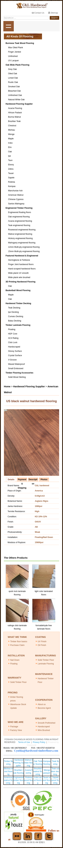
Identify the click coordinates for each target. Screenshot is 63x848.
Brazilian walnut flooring (37, 771)
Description (33, 480)
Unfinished (13, 56)
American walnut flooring (8, 780)
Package (14, 726)
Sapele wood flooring (55, 780)
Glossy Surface (15, 351)
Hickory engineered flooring (20, 238)
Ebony (11, 164)
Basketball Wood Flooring (18, 290)
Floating (11, 329)
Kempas (11, 186)
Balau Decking (14, 321)
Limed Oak (13, 78)
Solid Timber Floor (46, 660)
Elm (10, 147)
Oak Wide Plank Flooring (17, 65)
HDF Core (12, 334)
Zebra (10, 169)
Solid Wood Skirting (17, 377)
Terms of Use (24, 742)
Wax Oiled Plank (15, 47)
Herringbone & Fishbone (19, 260)
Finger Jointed (14, 52)
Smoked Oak (14, 86)
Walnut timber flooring (28, 763)
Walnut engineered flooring (20, 234)
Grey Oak (12, 69)
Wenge (11, 134)
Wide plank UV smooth (18, 273)
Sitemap (53, 13)
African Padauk (15, 112)
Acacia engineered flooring (20, 221)
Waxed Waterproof (16, 364)
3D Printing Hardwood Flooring (20, 282)
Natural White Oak (16, 99)
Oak (10, 151)
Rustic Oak (13, 82)
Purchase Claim (17, 645)
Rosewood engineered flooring (21, 230)
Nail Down (14, 660)
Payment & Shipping (22, 480)
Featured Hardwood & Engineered (22, 256)
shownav (8, 26)
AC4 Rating (13, 338)
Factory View (16, 730)
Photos (43, 479)
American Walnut (15, 195)
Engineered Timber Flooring (19, 208)
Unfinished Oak (15, 95)
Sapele (11, 177)
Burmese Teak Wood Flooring (20, 43)
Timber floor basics (18, 641)
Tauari (11, 173)
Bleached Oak (14, 91)
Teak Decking (14, 308)
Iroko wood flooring (38, 780)
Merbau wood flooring (8, 771)
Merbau (11, 130)
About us (42, 704)
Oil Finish (42, 645)
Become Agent (44, 708)
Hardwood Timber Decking (18, 303)
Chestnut (12, 125)
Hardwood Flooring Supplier (19, 104)
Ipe (9, 156)
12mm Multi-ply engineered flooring (23, 247)
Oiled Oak (12, 73)
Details (11, 479)
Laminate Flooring (46, 664)
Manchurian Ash (15, 190)
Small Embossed (15, 368)
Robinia (11, 182)
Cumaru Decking (15, 316)
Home (7, 386)
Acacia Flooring (15, 108)
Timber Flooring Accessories (19, 373)
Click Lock (12, 342)
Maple (11, 138)
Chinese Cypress (15, 199)
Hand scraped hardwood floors (21, 269)
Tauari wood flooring (47, 780)
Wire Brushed (44, 730)
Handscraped (14, 347)
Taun (10, 160)
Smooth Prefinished (46, 723)
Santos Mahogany (16, 203)
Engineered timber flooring (18, 780)
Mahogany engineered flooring (21, 243)
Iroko (10, 143)
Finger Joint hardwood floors (20, 264)
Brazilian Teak (14, 121)
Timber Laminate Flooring (18, 325)
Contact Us (38, 13)
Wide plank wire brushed (19, 277)
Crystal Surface (15, 355)
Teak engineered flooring (19, 225)
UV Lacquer (13, 60)
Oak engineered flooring (19, 217)
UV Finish (42, 641)
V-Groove (12, 360)
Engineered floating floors (19, 212)
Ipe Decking (13, 312)
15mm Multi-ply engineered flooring (23, 251)
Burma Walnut (14, 117)
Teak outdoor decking (55, 771)
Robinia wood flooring (28, 780)
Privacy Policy (39, 742)
